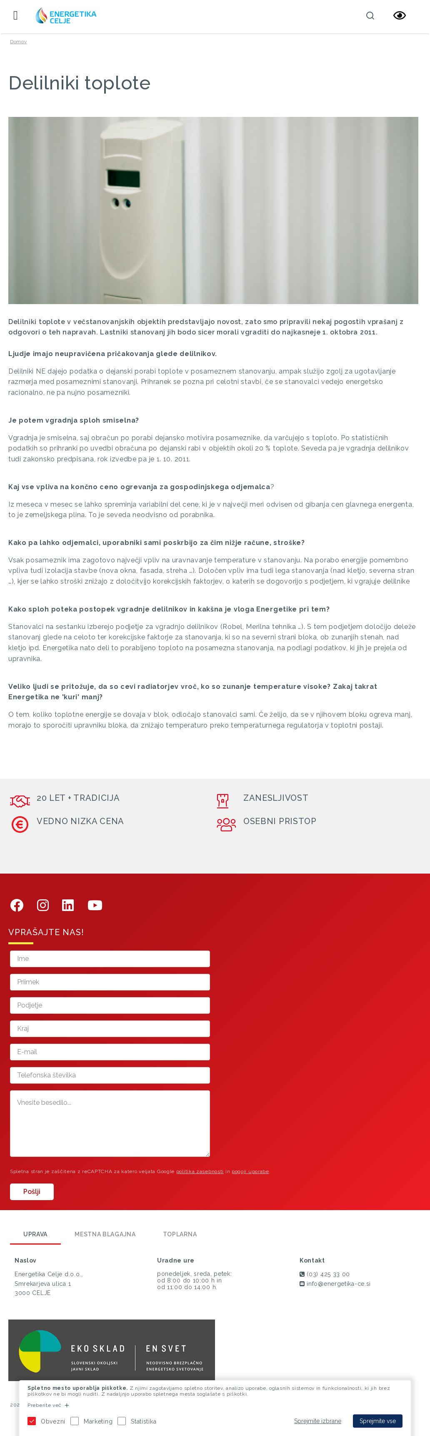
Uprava (35, 1234)
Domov (18, 42)
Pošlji (31, 1192)
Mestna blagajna (105, 1234)
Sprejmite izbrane (317, 1421)
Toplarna (180, 1234)
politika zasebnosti (200, 1171)
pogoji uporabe (250, 1171)
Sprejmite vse (378, 1421)
